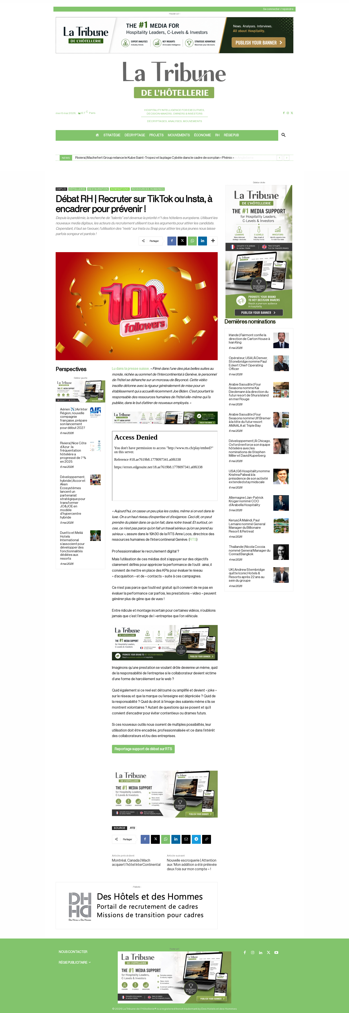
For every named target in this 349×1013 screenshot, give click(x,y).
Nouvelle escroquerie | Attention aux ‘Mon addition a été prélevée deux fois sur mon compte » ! (192, 865)
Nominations (120, 189)
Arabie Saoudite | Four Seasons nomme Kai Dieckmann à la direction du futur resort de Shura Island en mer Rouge (249, 392)
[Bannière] (165, 428)
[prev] (279, 158)
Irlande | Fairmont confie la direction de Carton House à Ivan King (249, 339)
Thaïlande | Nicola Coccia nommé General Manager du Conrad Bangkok (249, 550)
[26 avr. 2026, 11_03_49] (165, 642)
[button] (283, 135)
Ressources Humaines (148, 189)
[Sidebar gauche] (80, 391)
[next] (286, 158)
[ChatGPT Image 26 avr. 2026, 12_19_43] (174, 52)
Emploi (61, 189)
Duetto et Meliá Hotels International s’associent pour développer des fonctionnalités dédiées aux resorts (72, 545)
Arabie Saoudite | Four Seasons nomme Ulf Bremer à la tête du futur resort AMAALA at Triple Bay (250, 420)
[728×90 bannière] (174, 977)
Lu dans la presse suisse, (131, 368)
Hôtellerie (77, 189)
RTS (193, 539)
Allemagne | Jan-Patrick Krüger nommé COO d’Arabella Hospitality (246, 501)
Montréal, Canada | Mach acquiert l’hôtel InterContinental (136, 862)
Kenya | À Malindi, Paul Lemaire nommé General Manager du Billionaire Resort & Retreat (247, 526)
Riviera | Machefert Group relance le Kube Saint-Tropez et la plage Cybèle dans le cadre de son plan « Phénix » (154, 157)
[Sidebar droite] (258, 251)
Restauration (98, 189)
